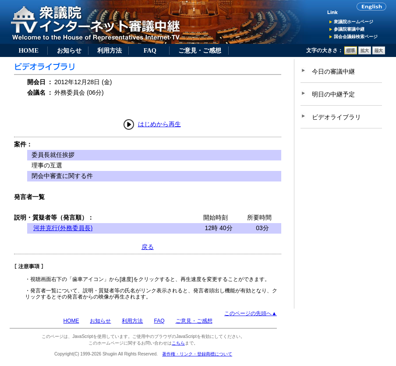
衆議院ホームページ (353, 21)
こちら (178, 343)
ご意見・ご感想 (199, 50)
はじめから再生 (159, 124)
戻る (147, 246)
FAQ (150, 50)
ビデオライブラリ (336, 117)
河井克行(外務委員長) (62, 227)
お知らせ (69, 50)
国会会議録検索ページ (356, 36)
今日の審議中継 (333, 71)
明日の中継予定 (333, 94)
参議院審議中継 (349, 29)
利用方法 (109, 50)
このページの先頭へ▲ (250, 313)
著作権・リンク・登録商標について (197, 354)
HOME (28, 50)
